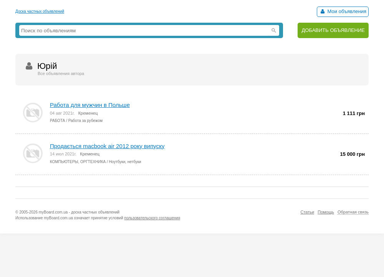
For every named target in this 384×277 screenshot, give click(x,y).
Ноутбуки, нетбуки (125, 162)
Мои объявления (342, 11)
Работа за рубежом (85, 120)
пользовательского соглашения (152, 218)
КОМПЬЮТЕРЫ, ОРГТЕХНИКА (78, 162)
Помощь (326, 212)
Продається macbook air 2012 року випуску (107, 146)
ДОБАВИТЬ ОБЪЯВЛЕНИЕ (333, 30)
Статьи (307, 212)
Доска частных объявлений (39, 11)
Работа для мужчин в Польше (90, 105)
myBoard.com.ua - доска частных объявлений (79, 212)
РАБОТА (57, 120)
